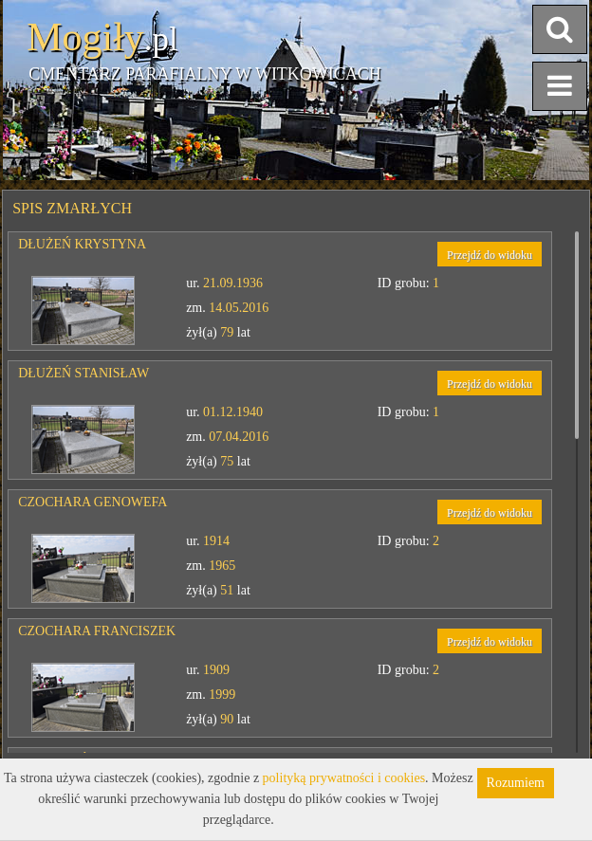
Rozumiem (516, 783)
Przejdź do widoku (489, 255)
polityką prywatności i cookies (344, 778)
